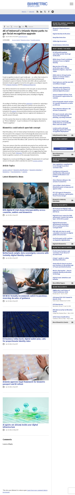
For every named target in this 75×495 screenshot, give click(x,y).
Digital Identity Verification (61, 34)
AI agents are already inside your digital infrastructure (20, 426)
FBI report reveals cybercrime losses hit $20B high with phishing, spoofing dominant (62, 115)
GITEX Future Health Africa (63, 317)
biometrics (6, 172)
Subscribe (31, 11)
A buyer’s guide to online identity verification (61, 259)
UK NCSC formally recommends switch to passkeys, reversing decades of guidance (25, 297)
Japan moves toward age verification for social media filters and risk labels (62, 122)
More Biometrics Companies (58, 154)
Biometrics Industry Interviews (59, 200)
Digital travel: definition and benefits (62, 278)
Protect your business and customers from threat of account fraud (61, 252)
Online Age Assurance (60, 41)
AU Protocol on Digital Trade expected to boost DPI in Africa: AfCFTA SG (63, 210)
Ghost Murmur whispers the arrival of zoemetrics (62, 109)
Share (8, 26)
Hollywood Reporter (29, 85)
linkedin (41, 11)
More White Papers (59, 283)
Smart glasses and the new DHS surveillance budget (63, 83)
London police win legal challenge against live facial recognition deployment (62, 129)
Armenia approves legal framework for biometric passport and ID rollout (24, 383)
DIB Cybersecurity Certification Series (63, 311)
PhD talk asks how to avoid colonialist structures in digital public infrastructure (63, 233)
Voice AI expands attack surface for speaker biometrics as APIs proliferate (63, 103)
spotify (52, 11)
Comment (31, 26)
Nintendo (19, 153)
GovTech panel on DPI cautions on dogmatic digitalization (62, 239)
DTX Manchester (63, 305)
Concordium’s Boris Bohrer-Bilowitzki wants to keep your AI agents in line (63, 187)
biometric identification (21, 170)
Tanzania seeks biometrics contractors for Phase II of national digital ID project (61, 89)
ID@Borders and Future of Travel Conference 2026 (63, 292)
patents (24, 172)
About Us (24, 11)
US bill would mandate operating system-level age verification (62, 53)
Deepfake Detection (59, 37)
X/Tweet (16, 26)
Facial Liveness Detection (61, 45)
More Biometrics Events (60, 322)
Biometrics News (25, 40)
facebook (49, 11)
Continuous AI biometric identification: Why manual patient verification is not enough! (61, 174)
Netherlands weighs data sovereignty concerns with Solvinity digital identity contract (26, 254)
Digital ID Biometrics (59, 244)
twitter (45, 11)
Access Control (16, 40)
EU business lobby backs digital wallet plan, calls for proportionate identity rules (24, 340)
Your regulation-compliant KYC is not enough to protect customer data (63, 165)
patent (14, 111)
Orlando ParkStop (12, 85)
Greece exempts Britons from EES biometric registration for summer (62, 96)
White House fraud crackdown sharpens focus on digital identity (62, 61)
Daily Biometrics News (60, 135)
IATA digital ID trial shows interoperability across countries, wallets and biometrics (24, 211)
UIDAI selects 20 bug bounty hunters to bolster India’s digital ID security (62, 76)
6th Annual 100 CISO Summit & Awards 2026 (63, 299)
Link (23, 26)
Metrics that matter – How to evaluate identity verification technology (62, 272)
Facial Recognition (35, 40)
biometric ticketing (35, 170)
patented (29, 103)
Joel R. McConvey (23, 36)
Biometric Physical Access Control (61, 29)
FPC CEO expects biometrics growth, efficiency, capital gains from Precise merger (63, 194)
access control (37, 161)
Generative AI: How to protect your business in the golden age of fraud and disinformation (63, 265)
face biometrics (16, 172)
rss (37, 11)
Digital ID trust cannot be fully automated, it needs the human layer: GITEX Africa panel (63, 217)
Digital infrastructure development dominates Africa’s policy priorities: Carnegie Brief (61, 225)
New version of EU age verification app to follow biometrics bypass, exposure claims (62, 69)
